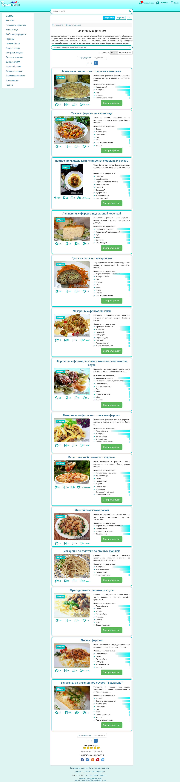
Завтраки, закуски (14, 53)
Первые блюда (13, 43)
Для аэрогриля (13, 62)
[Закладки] (162, 3)
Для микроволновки (15, 76)
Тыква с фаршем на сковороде (91, 113)
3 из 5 (92, 748)
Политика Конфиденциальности (90, 779)
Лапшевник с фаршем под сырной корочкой (92, 213)
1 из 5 (85, 748)
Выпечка (10, 20)
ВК (87, 775)
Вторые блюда (13, 48)
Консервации (12, 80)
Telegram (103, 775)
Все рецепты (109, 18)
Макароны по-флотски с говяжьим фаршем (91, 415)
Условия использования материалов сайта (90, 781)
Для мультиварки (14, 71)
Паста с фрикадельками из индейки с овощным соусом (92, 160)
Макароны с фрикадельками (92, 311)
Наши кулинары (98, 772)
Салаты (9, 16)
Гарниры (10, 39)
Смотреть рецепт (111, 103)
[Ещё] (129, 18)
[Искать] (130, 11)
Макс (96, 775)
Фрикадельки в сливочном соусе (92, 590)
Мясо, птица (12, 30)
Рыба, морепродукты (16, 34)
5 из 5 (98, 748)
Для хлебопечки (13, 66)
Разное (9, 85)
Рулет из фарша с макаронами (92, 258)
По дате (114, 52)
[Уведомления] (146, 3)
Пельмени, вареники (16, 25)
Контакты (78, 772)
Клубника (120, 18)
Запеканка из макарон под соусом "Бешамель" (92, 682)
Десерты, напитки (14, 57)
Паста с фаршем (92, 640)
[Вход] (174, 3)
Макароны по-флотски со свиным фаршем (91, 551)
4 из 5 (95, 748)
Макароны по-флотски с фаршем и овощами (91, 71)
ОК (91, 775)
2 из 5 (88, 748)
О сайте (87, 772)
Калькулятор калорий (79, 768)
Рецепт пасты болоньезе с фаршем (91, 457)
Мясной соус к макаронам (92, 510)
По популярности (125, 52)
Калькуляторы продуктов (99, 768)
